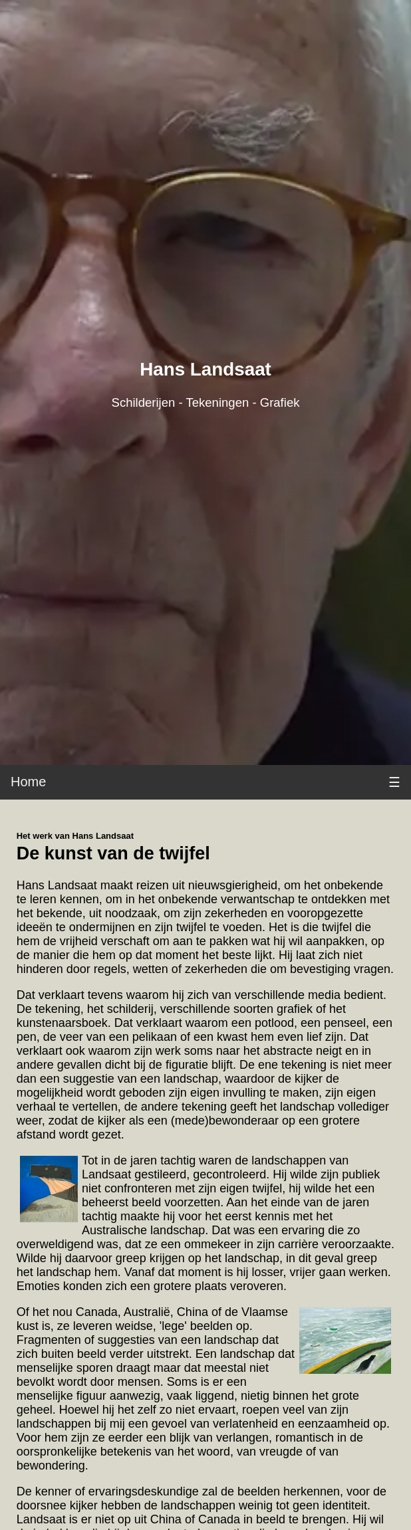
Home (28, 781)
